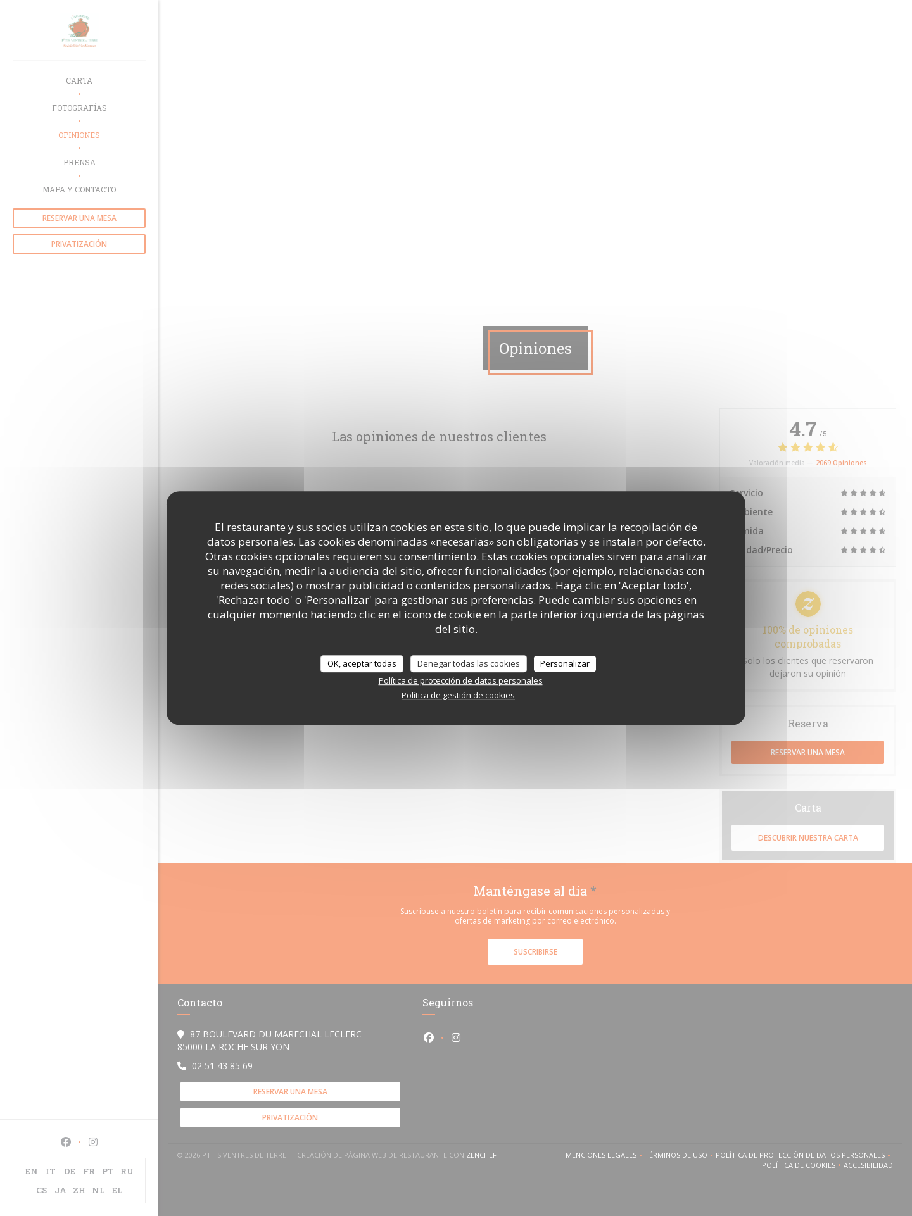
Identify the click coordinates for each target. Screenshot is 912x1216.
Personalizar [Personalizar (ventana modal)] (565, 663)
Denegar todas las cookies (468, 663)
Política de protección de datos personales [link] (461, 680)
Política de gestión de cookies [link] (458, 695)
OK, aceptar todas (361, 663)
